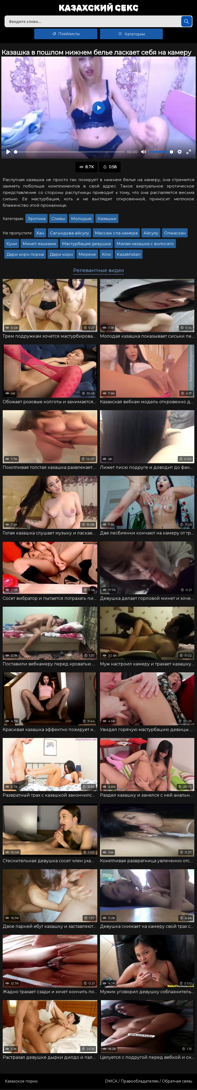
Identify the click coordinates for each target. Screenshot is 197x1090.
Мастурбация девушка (86, 244)
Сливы (58, 219)
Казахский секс (98, 8)
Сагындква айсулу (69, 234)
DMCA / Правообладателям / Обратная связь (148, 1082)
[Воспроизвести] (8, 153)
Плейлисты (65, 35)
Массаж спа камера (116, 234)
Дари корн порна (25, 255)
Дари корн (61, 255)
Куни (11, 244)
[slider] (69, 152)
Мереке (87, 255)
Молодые (81, 219)
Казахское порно (21, 1082)
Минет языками (39, 244)
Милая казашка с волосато (145, 244)
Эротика (36, 219)
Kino (106, 255)
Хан (40, 234)
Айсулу (151, 234)
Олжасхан (175, 234)
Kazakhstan (128, 255)
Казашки (107, 219)
